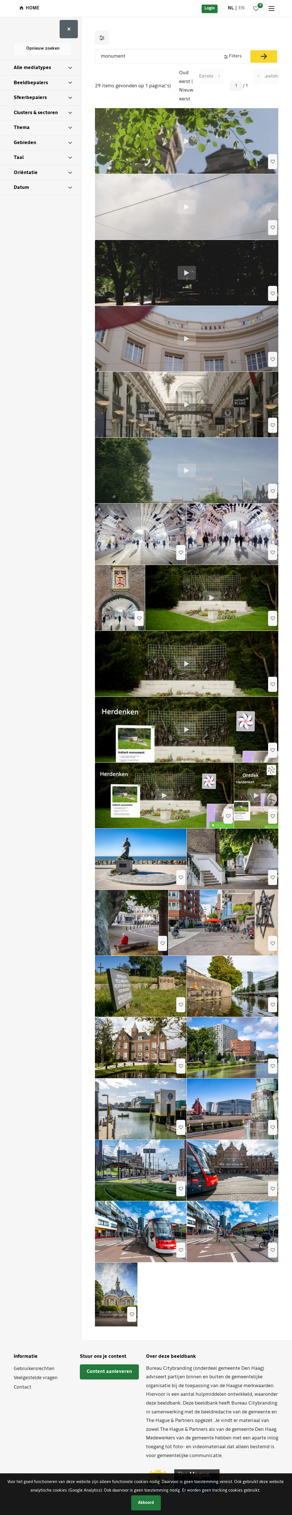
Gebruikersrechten (34, 1368)
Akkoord (146, 1503)
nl (231, 8)
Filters (235, 56)
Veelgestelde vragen (36, 1377)
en (241, 8)
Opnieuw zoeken (43, 49)
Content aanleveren (109, 1371)
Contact (22, 1387)
